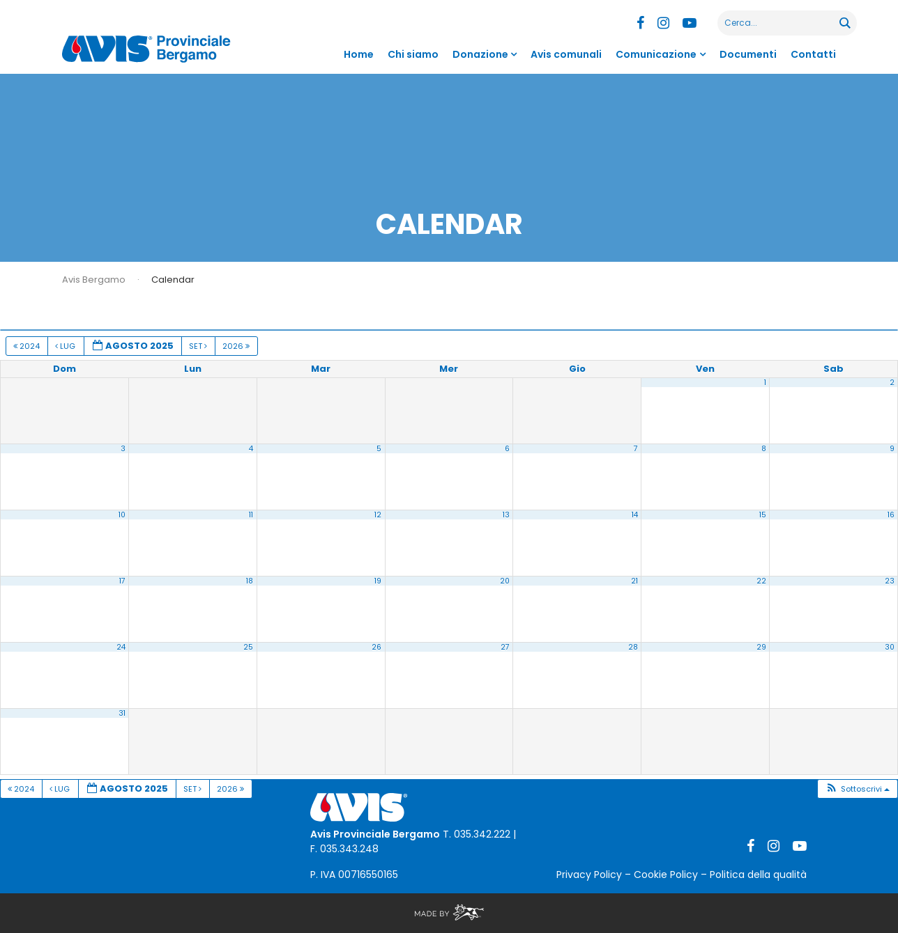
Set (199, 346)
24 (120, 647)
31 (122, 713)
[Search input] (779, 23)
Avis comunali (566, 54)
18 (249, 581)
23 (890, 581)
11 (251, 515)
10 (122, 515)
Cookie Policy (666, 874)
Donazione (480, 54)
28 (633, 647)
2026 (237, 346)
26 (376, 647)
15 (762, 515)
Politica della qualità (758, 874)
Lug (66, 346)
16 (891, 515)
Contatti (813, 54)
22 (761, 581)
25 (248, 647)
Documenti (748, 54)
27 (505, 647)
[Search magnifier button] (844, 23)
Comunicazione (656, 54)
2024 (27, 346)
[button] (857, 789)
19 (377, 581)
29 (761, 647)
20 (505, 581)
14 (635, 515)
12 (377, 515)
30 (890, 647)
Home (359, 54)
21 (634, 581)
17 (122, 581)
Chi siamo (413, 54)
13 (506, 515)
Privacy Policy (589, 874)
